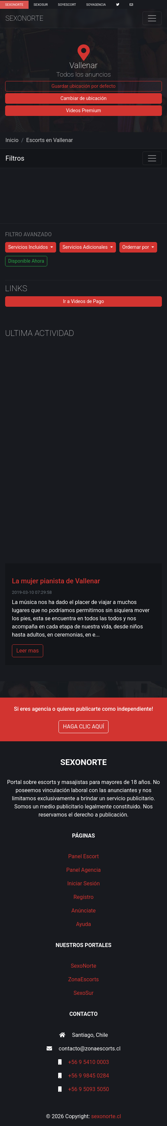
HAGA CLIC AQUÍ (83, 726)
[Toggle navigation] (152, 18)
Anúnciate (83, 910)
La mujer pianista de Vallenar (56, 581)
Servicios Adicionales (86, 247)
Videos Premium (83, 110)
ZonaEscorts (83, 979)
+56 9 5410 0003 (88, 1062)
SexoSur (41, 4)
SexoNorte (14, 4)
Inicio (11, 140)
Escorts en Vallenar (49, 140)
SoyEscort (67, 4)
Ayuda (83, 924)
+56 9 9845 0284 (88, 1075)
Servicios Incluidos (28, 247)
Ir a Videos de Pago (83, 301)
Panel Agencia (83, 870)
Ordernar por (136, 247)
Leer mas (27, 650)
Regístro (83, 897)
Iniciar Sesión (83, 883)
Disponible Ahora (26, 261)
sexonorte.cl (106, 1116)
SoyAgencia (96, 4)
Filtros (14, 158)
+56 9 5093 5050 (88, 1089)
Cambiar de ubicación (83, 98)
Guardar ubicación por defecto (83, 86)
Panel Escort (83, 856)
